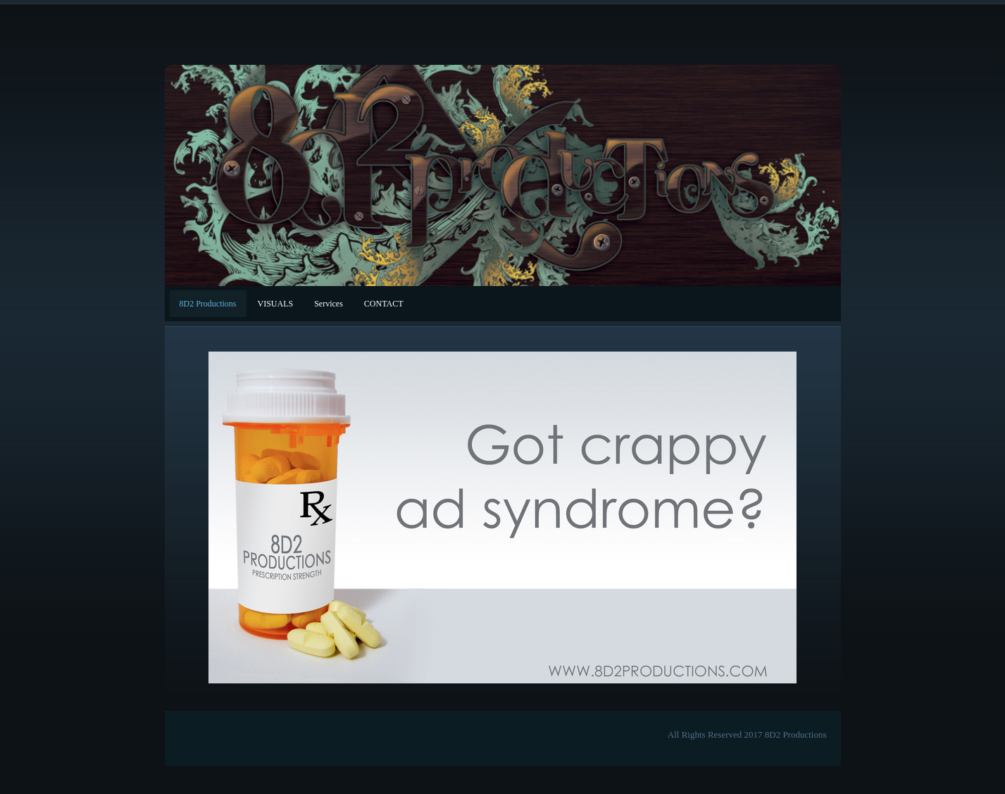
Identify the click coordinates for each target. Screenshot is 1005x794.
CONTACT (384, 304)
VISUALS (276, 304)
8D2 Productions (208, 304)
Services (328, 304)
